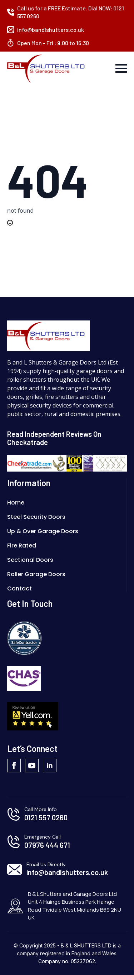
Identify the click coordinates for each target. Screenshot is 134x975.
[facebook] (14, 765)
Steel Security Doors (36, 517)
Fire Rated (21, 545)
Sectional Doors (30, 560)
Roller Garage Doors (36, 574)
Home (15, 502)
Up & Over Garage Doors (42, 531)
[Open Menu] (121, 68)
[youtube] (32, 765)
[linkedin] (49, 765)
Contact (19, 588)
